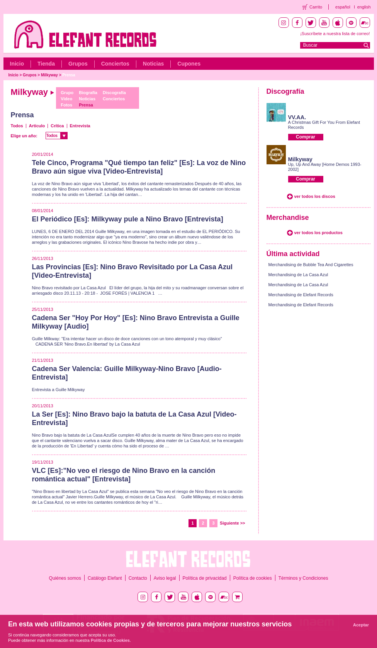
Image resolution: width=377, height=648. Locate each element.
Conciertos (115, 64)
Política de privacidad (205, 578)
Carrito (315, 7)
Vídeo (66, 98)
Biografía (88, 92)
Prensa (68, 75)
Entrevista (80, 125)
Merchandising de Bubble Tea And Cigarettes (310, 264)
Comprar (305, 137)
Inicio (17, 64)
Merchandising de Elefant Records (300, 294)
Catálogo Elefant (105, 578)
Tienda (46, 64)
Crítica (57, 125)
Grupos (78, 64)
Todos (17, 125)
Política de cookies (252, 578)
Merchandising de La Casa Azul (298, 274)
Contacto (138, 578)
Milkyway (49, 75)
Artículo (37, 125)
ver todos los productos (318, 232)
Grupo (67, 92)
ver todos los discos (314, 196)
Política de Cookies (110, 640)
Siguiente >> (232, 523)
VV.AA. (297, 117)
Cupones (188, 64)
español (342, 7)
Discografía (114, 92)
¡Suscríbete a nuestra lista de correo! (335, 33)
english (364, 7)
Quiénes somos (65, 578)
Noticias (153, 64)
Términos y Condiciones (303, 578)
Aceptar (361, 625)
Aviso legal (165, 578)
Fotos (66, 105)
